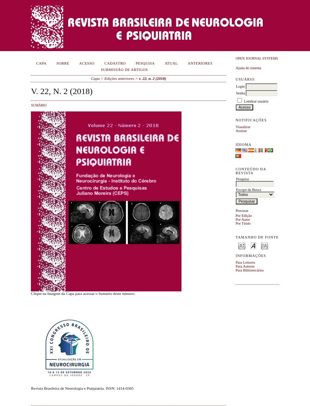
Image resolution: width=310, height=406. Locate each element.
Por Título (242, 223)
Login (240, 86)
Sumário (39, 105)
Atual (171, 63)
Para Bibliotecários (249, 270)
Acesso (86, 63)
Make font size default (253, 245)
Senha (240, 93)
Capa (41, 63)
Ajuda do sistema (248, 68)
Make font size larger (264, 245)
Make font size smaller (241, 245)
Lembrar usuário (256, 101)
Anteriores (200, 63)
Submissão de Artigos (124, 70)
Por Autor (242, 219)
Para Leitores (245, 262)
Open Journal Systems (256, 58)
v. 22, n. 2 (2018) (152, 78)
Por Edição (243, 216)
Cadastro (115, 63)
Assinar (241, 131)
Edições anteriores (119, 78)
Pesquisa (145, 63)
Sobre (62, 63)
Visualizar (242, 127)
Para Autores (244, 266)
